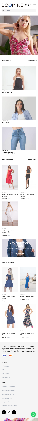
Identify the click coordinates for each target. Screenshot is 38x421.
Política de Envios (7, 398)
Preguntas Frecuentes (8, 402)
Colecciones (5, 369)
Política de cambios (8, 394)
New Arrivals (5, 373)
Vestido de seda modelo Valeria (27, 339)
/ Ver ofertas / (19, 259)
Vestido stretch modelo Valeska (27, 207)
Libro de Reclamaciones (9, 405)
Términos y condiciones (9, 386)
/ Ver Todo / (31, 66)
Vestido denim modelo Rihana (8, 339)
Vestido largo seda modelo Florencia (10, 207)
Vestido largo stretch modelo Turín (8, 243)
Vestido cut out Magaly (27, 302)
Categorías (5, 366)
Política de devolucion (8, 390)
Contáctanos (6, 377)
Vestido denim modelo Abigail (8, 303)
